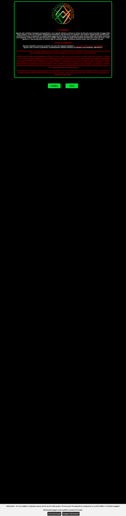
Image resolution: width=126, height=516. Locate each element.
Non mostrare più (54, 514)
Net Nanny (88, 46)
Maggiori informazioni (71, 514)
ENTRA (54, 86)
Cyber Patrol (98, 46)
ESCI (71, 86)
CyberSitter (79, 46)
